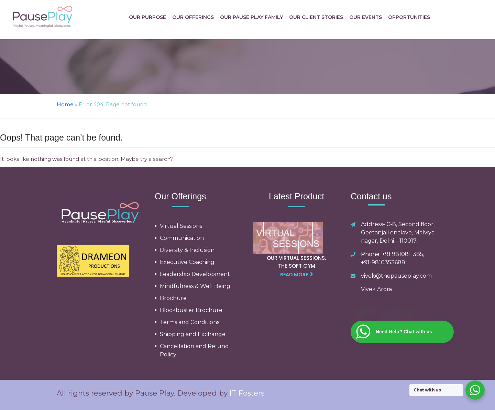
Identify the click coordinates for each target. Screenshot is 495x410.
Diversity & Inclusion (187, 250)
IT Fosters (247, 393)
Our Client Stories (316, 17)
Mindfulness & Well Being (195, 286)
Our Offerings (193, 17)
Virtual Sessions (181, 226)
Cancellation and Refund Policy (194, 350)
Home (65, 104)
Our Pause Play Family (251, 17)
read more (296, 274)
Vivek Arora (376, 289)
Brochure (173, 298)
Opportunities (409, 17)
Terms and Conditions (189, 322)
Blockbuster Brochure (191, 310)
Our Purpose (147, 17)
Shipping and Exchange (193, 334)
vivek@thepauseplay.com (396, 276)
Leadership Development (195, 274)
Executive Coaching (187, 262)
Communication (182, 238)
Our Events (365, 17)
